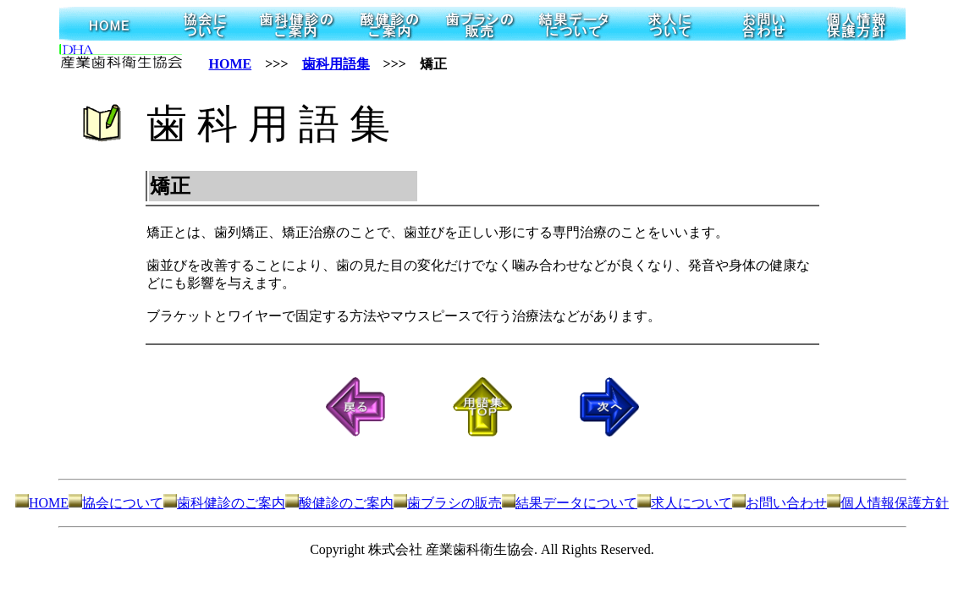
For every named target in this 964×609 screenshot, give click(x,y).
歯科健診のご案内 (224, 503)
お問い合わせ (779, 503)
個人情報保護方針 (888, 503)
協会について (116, 503)
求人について (684, 503)
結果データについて (569, 503)
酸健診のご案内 (339, 503)
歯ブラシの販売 (448, 503)
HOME (230, 64)
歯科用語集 (336, 64)
